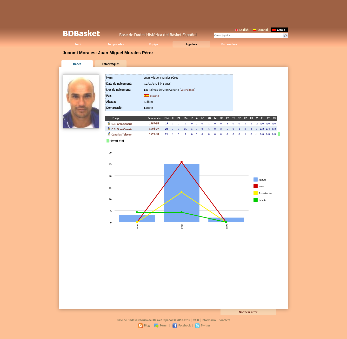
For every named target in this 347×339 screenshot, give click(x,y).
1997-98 (154, 123)
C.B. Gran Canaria (119, 123)
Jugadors (191, 44)
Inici (77, 44)
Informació (209, 320)
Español (260, 30)
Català (278, 30)
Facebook (181, 325)
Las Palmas (187, 89)
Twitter (202, 325)
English (241, 30)
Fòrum (161, 325)
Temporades (116, 44)
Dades (77, 64)
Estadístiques (111, 64)
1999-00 (154, 134)
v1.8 (196, 320)
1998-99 (154, 128)
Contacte (224, 320)
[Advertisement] (173, 13)
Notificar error (248, 312)
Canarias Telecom (119, 134)
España (154, 95)
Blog (144, 325)
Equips (153, 44)
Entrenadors (229, 44)
